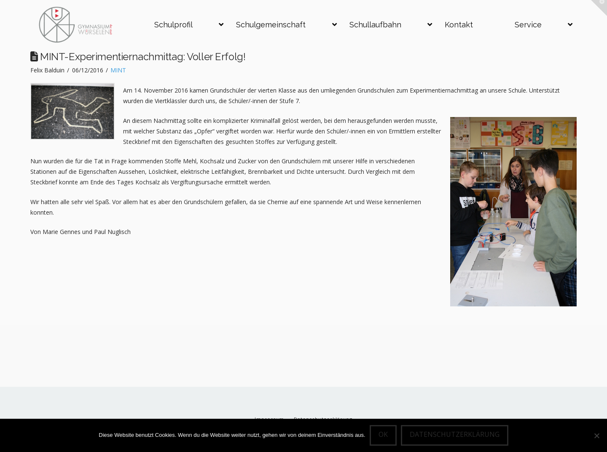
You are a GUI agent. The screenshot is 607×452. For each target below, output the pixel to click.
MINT (118, 70)
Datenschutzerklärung (455, 434)
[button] (599, 8)
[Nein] (596, 435)
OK (383, 434)
